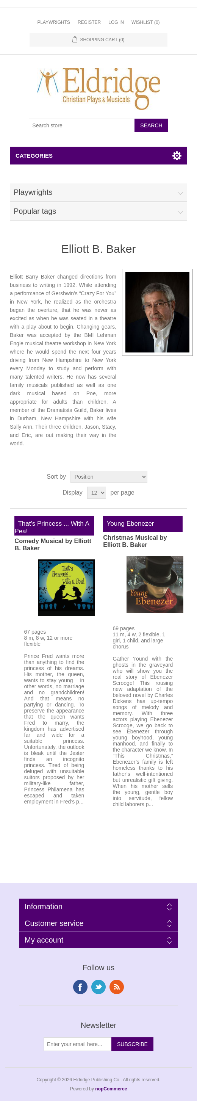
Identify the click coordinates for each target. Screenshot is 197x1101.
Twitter (98, 987)
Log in (116, 22)
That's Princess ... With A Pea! (51, 527)
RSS (116, 987)
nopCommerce (111, 1089)
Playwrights (53, 22)
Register (89, 22)
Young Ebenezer (128, 523)
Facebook (80, 987)
